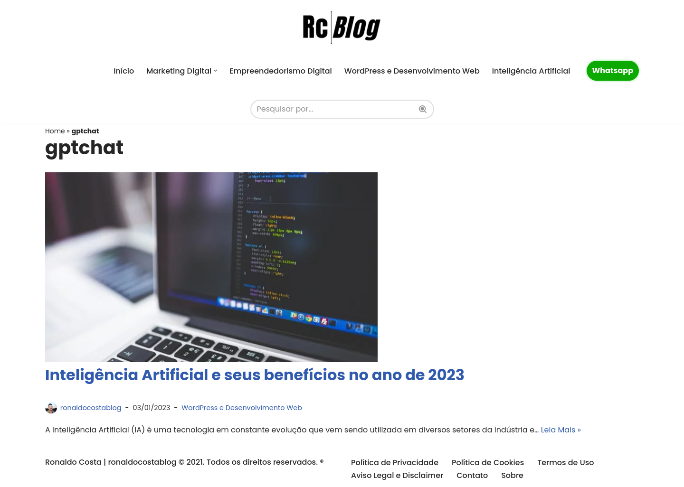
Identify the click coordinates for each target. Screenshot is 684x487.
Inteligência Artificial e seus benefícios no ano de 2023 (255, 374)
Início (124, 71)
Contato (472, 475)
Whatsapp (613, 70)
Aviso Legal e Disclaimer (397, 475)
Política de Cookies (488, 462)
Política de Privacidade (394, 462)
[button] (215, 70)
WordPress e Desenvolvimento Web (412, 71)
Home (55, 131)
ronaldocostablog (91, 407)
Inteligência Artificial (531, 71)
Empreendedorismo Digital (280, 71)
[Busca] (331, 109)
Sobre (512, 475)
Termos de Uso (565, 462)
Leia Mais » (561, 429)
